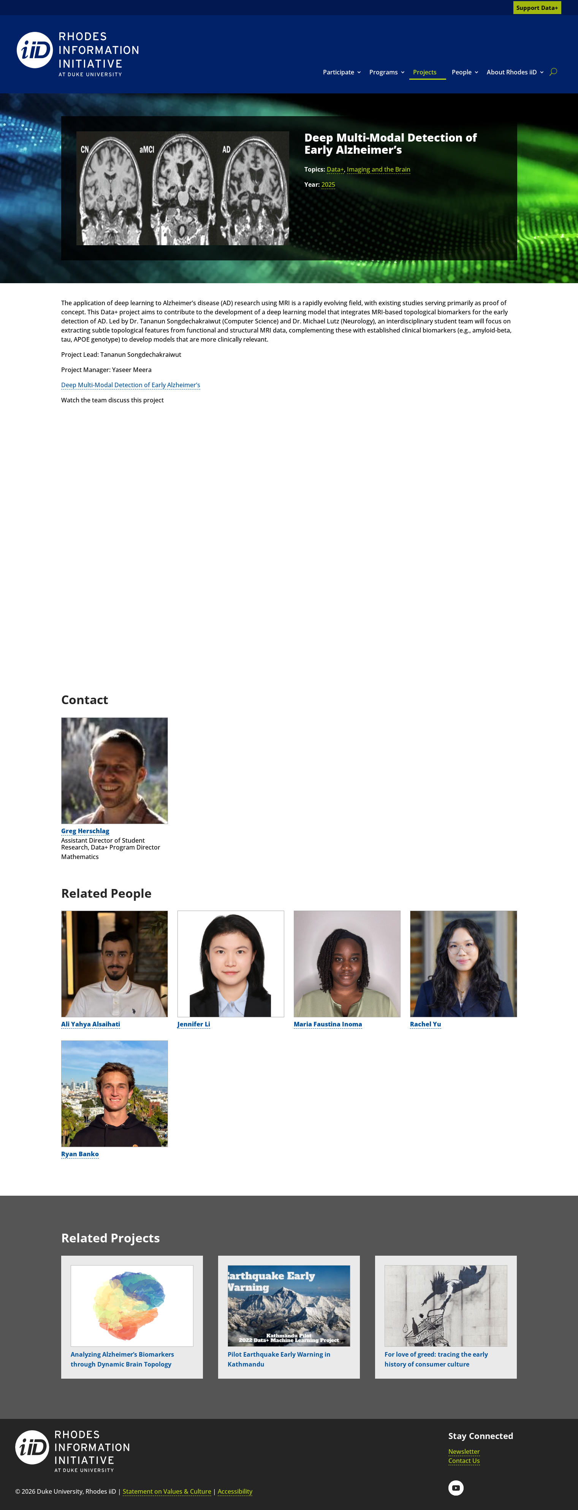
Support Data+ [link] (537, 7)
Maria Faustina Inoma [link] (328, 1024)
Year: (312, 184)
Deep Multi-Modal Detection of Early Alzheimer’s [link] (130, 385)
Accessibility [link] (235, 1491)
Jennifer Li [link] (193, 1024)
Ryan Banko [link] (80, 1154)
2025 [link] (328, 184)
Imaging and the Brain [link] (378, 169)
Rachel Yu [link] (425, 1024)
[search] (551, 72)
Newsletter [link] (464, 1451)
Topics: (314, 169)
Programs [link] (383, 72)
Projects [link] (425, 72)
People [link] (462, 72)
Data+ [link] (335, 169)
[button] (456, 1488)
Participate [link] (338, 72)
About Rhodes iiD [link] (512, 72)
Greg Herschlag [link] (85, 831)
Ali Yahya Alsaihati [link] (90, 1024)
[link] (77, 54)
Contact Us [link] (464, 1460)
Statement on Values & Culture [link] (167, 1491)
